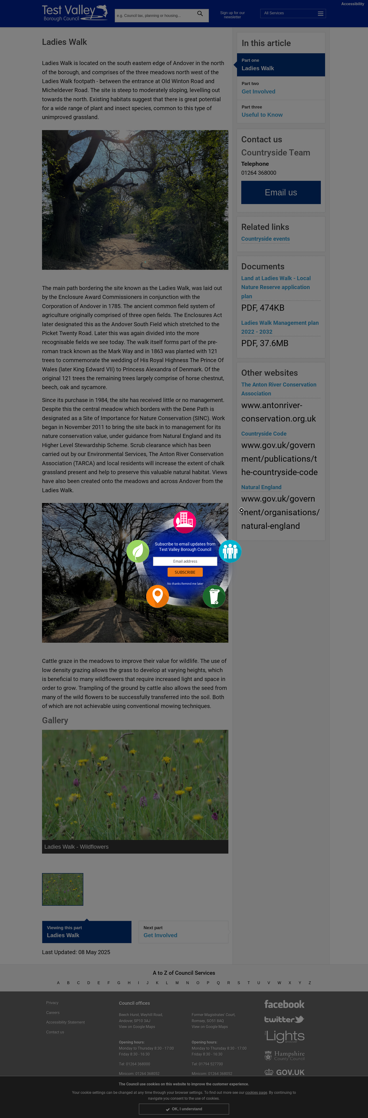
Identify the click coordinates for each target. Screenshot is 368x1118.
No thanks (174, 584)
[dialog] (184, 559)
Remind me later (192, 584)
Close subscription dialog (241, 510)
